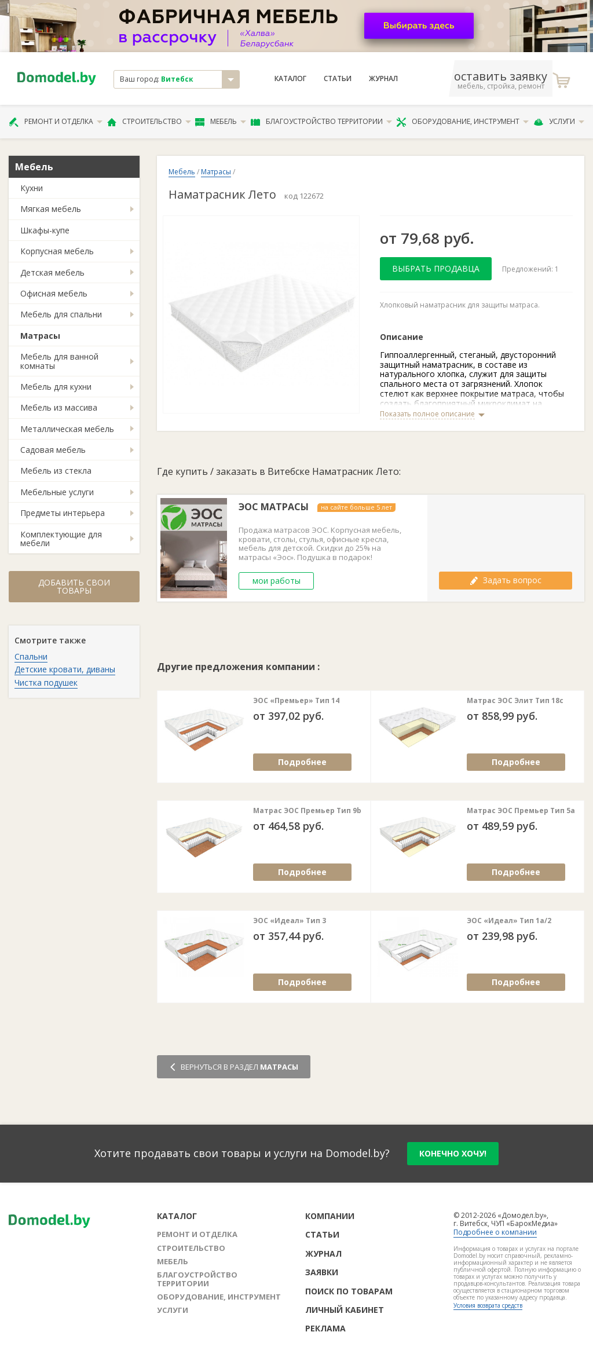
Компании (329, 1216)
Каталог (290, 78)
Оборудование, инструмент (462, 121)
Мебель (220, 121)
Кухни (31, 187)
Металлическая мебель (67, 428)
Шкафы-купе (44, 230)
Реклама (325, 1328)
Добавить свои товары (74, 586)
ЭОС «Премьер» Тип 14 (296, 701)
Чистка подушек (46, 682)
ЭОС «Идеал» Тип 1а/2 (509, 921)
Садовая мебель (53, 449)
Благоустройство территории (321, 121)
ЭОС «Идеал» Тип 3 (289, 921)
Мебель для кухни (55, 386)
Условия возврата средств (487, 1305)
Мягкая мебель (50, 208)
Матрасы (40, 335)
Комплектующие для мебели (61, 538)
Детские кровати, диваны (64, 669)
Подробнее (302, 761)
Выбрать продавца (435, 268)
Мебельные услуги (57, 491)
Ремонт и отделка (56, 121)
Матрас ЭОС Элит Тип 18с (515, 701)
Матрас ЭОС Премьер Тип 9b (307, 811)
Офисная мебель (53, 293)
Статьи (338, 78)
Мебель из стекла (55, 470)
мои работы (276, 580)
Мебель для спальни (61, 314)
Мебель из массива (58, 407)
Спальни (30, 656)
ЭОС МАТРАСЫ (274, 507)
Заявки (321, 1272)
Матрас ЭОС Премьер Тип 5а (521, 811)
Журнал (383, 78)
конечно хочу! (452, 1153)
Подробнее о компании (495, 1232)
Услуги (558, 121)
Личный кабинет (344, 1309)
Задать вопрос (505, 579)
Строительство (149, 121)
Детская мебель (52, 272)
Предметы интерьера (62, 512)
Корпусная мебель (57, 251)
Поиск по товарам (349, 1291)
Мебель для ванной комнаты (59, 361)
